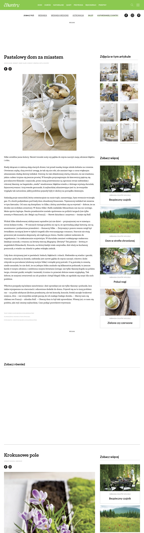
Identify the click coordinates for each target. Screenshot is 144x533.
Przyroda (78, 5)
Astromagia (78, 15)
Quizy (68, 5)
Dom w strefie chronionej (120, 239)
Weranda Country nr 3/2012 (120, 193)
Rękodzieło (91, 5)
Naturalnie (58, 5)
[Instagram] (132, 15)
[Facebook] (126, 15)
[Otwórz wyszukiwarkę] (132, 5)
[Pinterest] (138, 15)
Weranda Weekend (60, 15)
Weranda (42, 15)
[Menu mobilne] (138, 5)
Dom (40, 5)
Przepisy (102, 5)
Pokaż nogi (120, 280)
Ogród (47, 5)
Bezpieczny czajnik (120, 198)
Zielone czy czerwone (120, 321)
